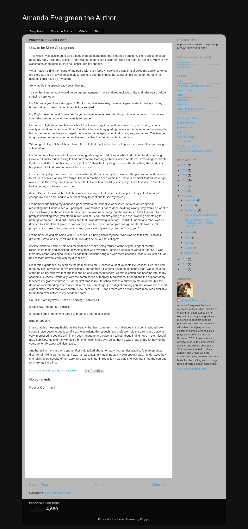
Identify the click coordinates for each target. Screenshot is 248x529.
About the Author (61, 31)
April (187, 242)
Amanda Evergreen (193, 300)
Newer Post (38, 485)
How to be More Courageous (200, 214)
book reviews (185, 90)
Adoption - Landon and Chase (194, 85)
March (188, 247)
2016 (184, 259)
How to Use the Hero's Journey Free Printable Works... (198, 222)
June (187, 237)
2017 (184, 195)
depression (183, 99)
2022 (184, 170)
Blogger (144, 519)
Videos (83, 31)
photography (184, 127)
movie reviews (185, 122)
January (189, 252)
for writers (183, 113)
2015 (184, 264)
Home (99, 485)
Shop (97, 31)
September (191, 210)
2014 (184, 269)
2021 (184, 175)
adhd (180, 81)
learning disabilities (188, 118)
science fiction (185, 136)
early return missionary (190, 108)
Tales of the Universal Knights (194, 150)
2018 (184, 190)
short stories (184, 141)
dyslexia (182, 104)
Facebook (183, 66)
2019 (184, 185)
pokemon (182, 132)
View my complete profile (191, 368)
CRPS (181, 95)
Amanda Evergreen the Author (69, 18)
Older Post (160, 485)
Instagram (183, 62)
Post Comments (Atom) (58, 492)
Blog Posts (37, 31)
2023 (184, 165)
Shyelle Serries (186, 146)
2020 (184, 180)
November (190, 200)
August (188, 232)
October (189, 205)
